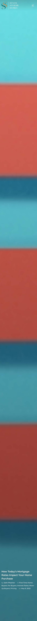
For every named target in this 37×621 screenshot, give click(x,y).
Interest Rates (23, 586)
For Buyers (12, 586)
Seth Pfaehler (9, 583)
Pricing (13, 588)
